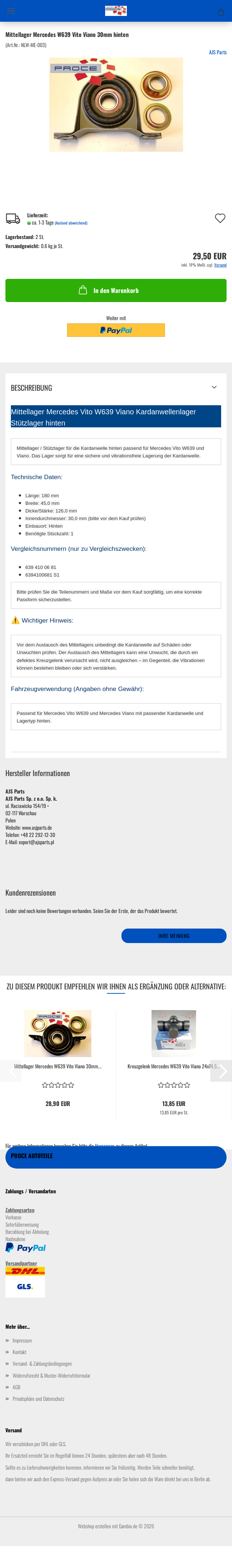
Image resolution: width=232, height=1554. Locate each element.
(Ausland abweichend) (71, 223)
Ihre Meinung (174, 935)
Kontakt (19, 1352)
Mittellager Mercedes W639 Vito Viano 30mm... (58, 1066)
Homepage (105, 1145)
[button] (221, 1071)
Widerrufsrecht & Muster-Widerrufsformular (51, 1375)
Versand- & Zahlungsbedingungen (42, 1363)
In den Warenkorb (108, 290)
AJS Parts (218, 52)
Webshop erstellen (94, 1526)
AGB (16, 1387)
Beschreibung (31, 387)
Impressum (22, 1340)
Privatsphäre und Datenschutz (39, 1398)
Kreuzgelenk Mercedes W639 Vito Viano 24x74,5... (174, 1066)
